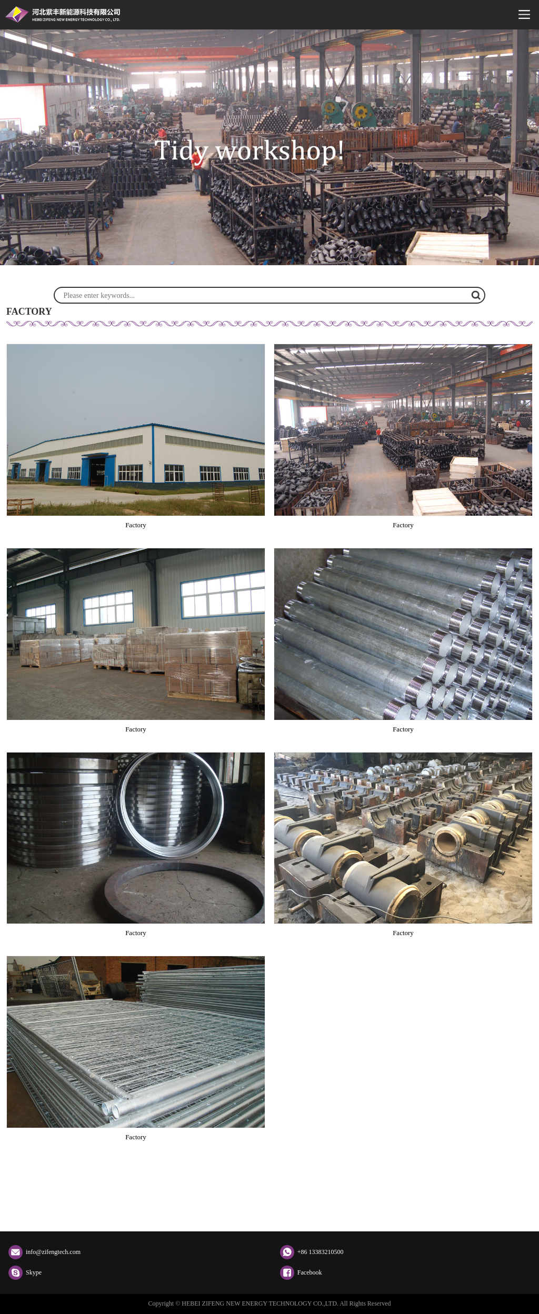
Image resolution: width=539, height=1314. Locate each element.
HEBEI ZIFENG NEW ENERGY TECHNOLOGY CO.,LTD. (62, 14)
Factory (135, 525)
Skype (34, 1272)
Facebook (309, 1272)
